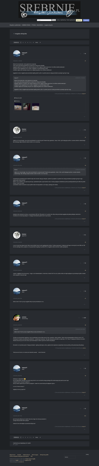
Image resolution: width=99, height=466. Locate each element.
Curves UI (21, 462)
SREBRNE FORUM (26, 25)
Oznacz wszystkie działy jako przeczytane (19, 456)
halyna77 (24, 53)
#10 (85, 415)
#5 (85, 242)
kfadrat (24, 129)
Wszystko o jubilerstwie (15, 25)
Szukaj (58, 20)
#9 (85, 375)
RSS (31, 456)
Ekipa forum (12, 454)
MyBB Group (28, 460)
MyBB (17, 460)
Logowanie (86, 20)
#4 (85, 211)
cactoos (24, 317)
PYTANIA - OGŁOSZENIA (37, 25)
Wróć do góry (35, 454)
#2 (85, 137)
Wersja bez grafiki (44, 454)
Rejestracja (79, 20)
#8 (85, 325)
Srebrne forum (26, 454)
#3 (85, 165)
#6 (85, 270)
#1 (85, 60)
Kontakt (19, 454)
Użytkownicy (63, 20)
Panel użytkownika (71, 20)
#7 (85, 298)
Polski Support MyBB (30, 459)
